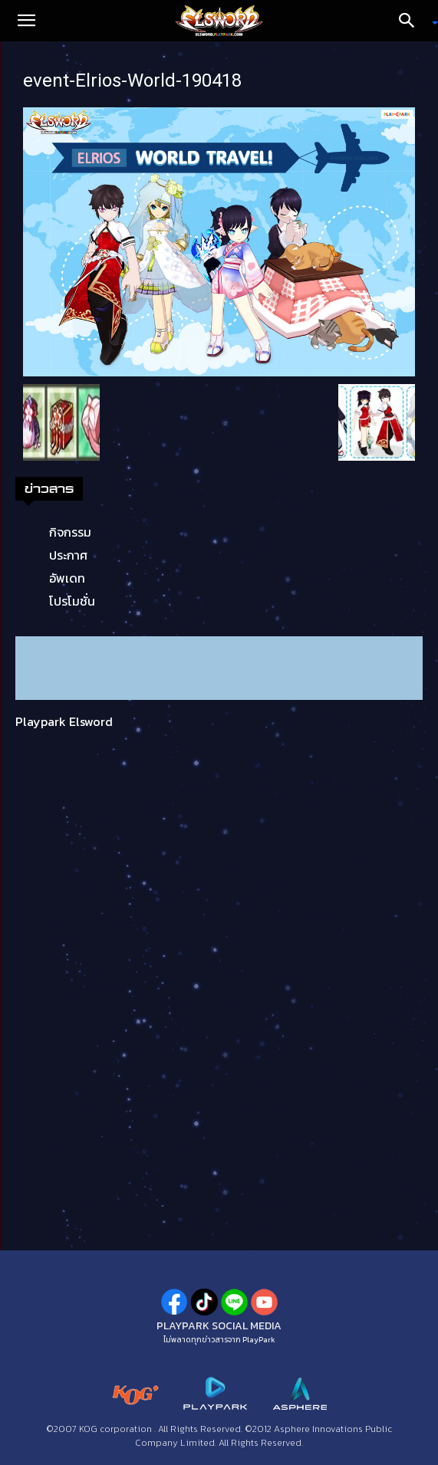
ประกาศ (68, 555)
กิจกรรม (70, 532)
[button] (26, 20)
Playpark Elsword (64, 721)
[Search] (412, 20)
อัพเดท (67, 578)
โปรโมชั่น (72, 601)
